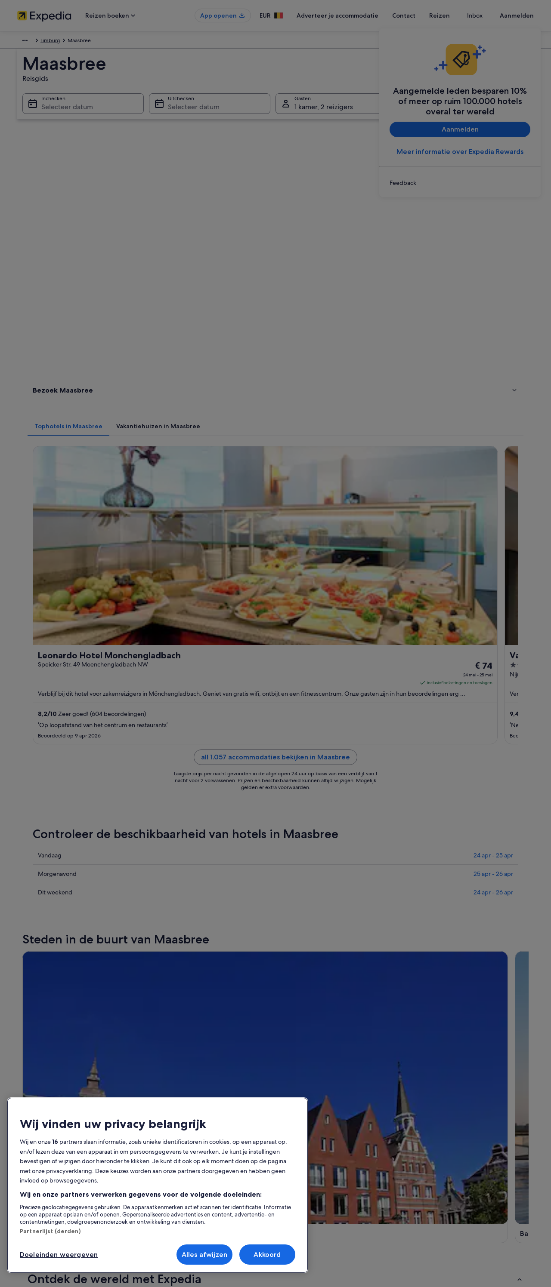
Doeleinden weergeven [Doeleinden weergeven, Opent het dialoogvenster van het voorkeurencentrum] (59, 1254)
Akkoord (267, 1254)
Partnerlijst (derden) (50, 1231)
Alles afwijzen (204, 1254)
